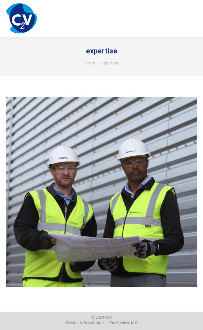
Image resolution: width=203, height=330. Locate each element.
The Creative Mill (123, 323)
